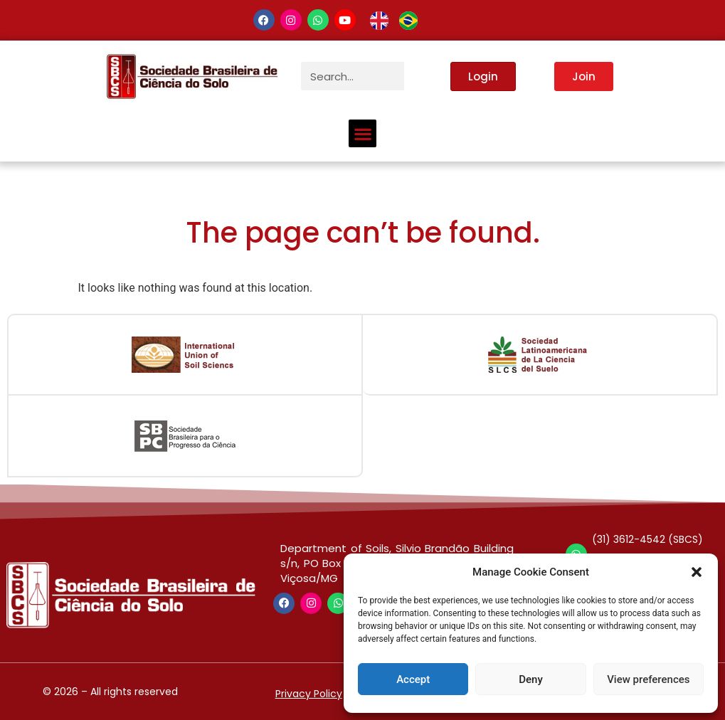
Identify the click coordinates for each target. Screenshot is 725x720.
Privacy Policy (308, 694)
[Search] (418, 76)
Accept (413, 679)
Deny (531, 679)
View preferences (648, 679)
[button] (696, 572)
